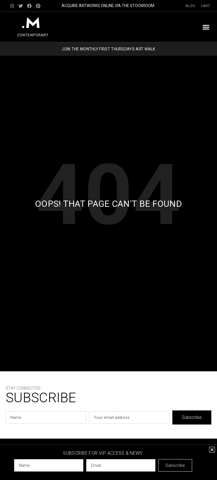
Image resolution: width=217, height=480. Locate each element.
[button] (205, 26)
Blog (190, 6)
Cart (205, 6)
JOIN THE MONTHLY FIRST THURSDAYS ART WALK (108, 49)
